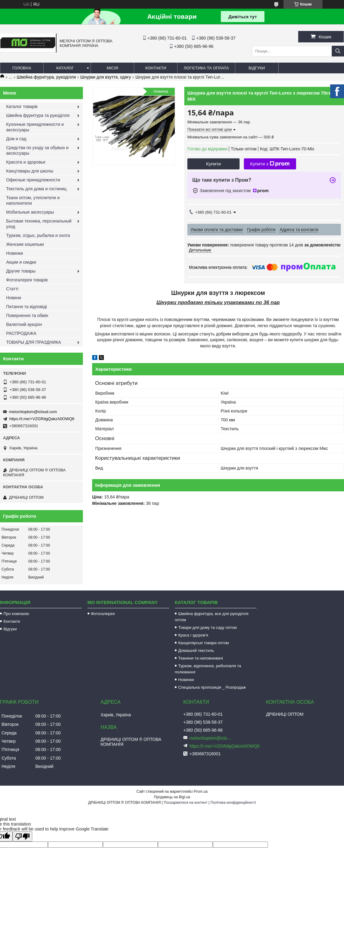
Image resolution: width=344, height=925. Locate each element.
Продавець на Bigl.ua (172, 797)
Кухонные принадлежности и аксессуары (35, 127)
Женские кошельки (25, 244)
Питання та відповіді (26, 306)
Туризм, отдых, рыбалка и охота (38, 235)
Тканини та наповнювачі (200, 658)
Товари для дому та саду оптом (207, 627)
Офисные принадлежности (33, 179)
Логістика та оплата (206, 68)
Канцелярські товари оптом (203, 643)
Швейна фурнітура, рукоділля (46, 77)
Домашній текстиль (196, 650)
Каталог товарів (21, 106)
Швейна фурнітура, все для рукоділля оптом (211, 616)
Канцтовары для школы (29, 170)
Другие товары (21, 271)
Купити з (270, 164)
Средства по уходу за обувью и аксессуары (37, 150)
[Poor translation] (22, 836)
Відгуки (256, 68)
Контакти (155, 68)
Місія (112, 68)
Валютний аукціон (24, 324)
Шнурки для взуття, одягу (105, 77)
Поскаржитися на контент (185, 802)
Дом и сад (16, 138)
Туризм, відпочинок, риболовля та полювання (208, 669)
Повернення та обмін (27, 315)
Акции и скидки (21, 262)
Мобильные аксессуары (30, 212)
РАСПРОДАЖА (21, 333)
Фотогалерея (103, 613)
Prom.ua (201, 791)
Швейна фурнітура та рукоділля (37, 115)
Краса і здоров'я (193, 635)
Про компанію (16, 613)
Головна (21, 68)
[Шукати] (338, 51)
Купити (213, 163)
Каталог (65, 68)
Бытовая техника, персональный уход (39, 224)
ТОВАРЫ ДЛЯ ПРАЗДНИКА (33, 342)
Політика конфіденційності (233, 802)
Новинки (14, 253)
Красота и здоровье (25, 162)
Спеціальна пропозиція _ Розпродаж (212, 687)
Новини (13, 297)
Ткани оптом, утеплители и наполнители (33, 200)
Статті (12, 288)
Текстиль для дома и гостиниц (36, 188)
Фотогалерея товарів (27, 279)
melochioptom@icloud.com (33, 411)
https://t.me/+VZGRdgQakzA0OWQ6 (41, 418)
